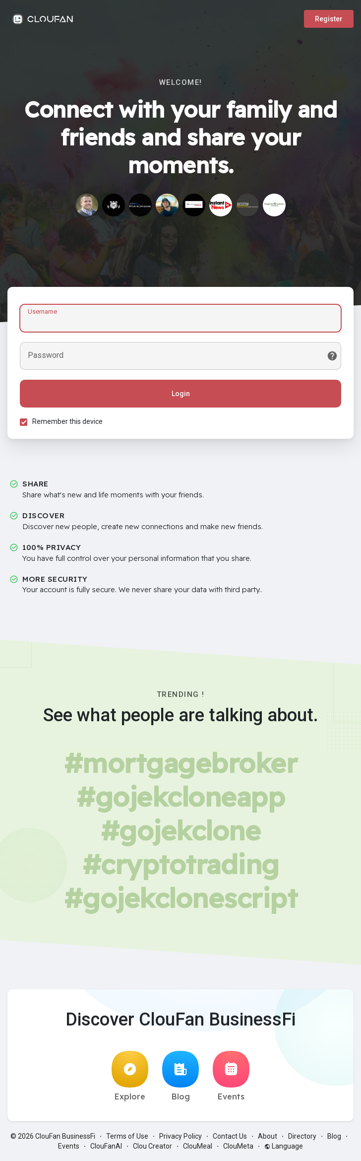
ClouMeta (238, 1146)
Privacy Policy (180, 1136)
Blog (180, 1076)
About (267, 1136)
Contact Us (230, 1136)
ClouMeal (197, 1146)
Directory (302, 1136)
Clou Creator (152, 1146)
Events (231, 1076)
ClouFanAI (106, 1146)
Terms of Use (127, 1136)
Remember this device (67, 421)
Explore (130, 1076)
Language (283, 1146)
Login (181, 394)
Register (329, 19)
